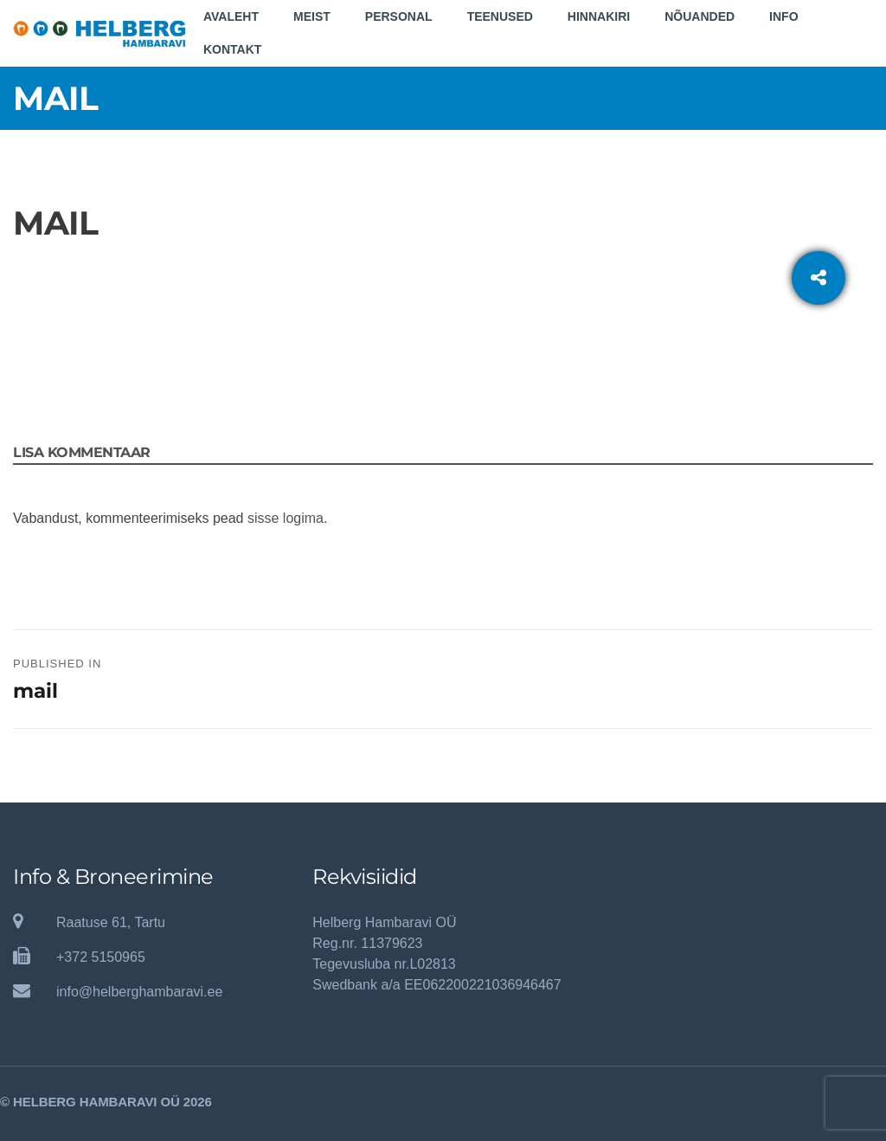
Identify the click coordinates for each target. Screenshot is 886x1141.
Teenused (500, 16)
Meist (312, 16)
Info (783, 16)
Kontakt (232, 49)
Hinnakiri (599, 16)
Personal (399, 16)
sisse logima (285, 518)
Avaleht (231, 16)
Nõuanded (699, 16)
